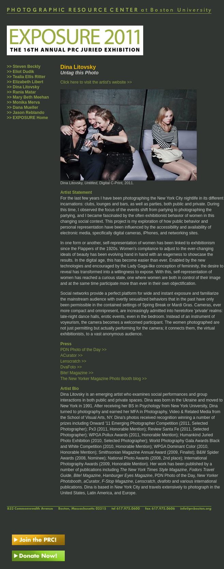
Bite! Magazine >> (76, 372)
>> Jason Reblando (25, 112)
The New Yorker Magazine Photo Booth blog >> (103, 378)
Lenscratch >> (73, 361)
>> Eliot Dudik (20, 71)
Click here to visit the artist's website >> (96, 82)
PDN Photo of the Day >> (83, 349)
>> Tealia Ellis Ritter (26, 76)
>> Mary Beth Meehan (28, 97)
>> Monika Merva (23, 102)
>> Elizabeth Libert (25, 81)
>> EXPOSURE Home (27, 117)
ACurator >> (71, 355)
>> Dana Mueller (22, 107)
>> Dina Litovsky (23, 87)
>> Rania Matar (21, 92)
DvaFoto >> (71, 367)
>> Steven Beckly (24, 66)
